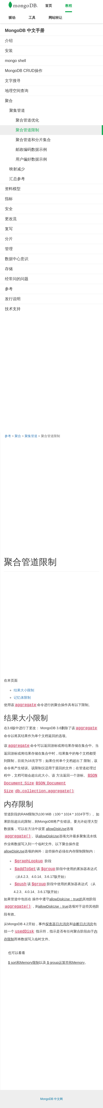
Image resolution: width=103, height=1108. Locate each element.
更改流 (11, 219)
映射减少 (15, 169)
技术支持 (13, 309)
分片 (9, 239)
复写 (9, 229)
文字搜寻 (13, 81)
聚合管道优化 (22, 120)
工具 (32, 18)
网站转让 (55, 18)
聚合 (9, 101)
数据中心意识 (16, 259)
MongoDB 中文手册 (24, 30)
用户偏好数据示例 (26, 159)
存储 (9, 269)
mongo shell (15, 61)
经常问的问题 (16, 279)
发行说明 (13, 299)
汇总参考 (15, 179)
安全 (9, 209)
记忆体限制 (22, 697)
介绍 (9, 41)
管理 (9, 249)
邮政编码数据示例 (26, 149)
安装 (9, 51)
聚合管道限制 (22, 130)
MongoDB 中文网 (51, 1099)
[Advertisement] (51, 367)
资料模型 (13, 189)
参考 (9, 289)
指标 (9, 199)
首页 (48, 6)
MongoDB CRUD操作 (23, 71)
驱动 (12, 18)
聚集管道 (15, 110)
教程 (68, 6)
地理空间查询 (16, 91)
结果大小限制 (24, 690)
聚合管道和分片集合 (28, 140)
